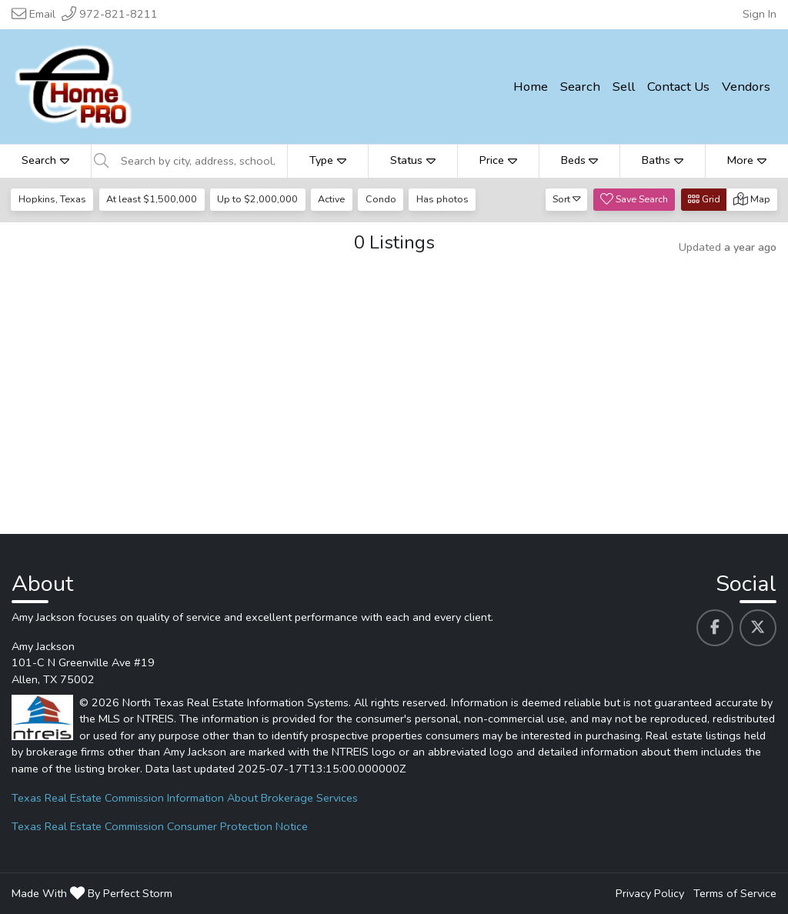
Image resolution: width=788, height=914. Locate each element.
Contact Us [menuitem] (678, 86)
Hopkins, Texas (52, 198)
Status (413, 160)
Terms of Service (734, 893)
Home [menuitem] (530, 86)
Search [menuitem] (580, 86)
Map (751, 198)
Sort (567, 198)
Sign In (759, 14)
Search (45, 160)
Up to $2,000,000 (257, 198)
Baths (662, 160)
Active (331, 198)
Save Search (634, 198)
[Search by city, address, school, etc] (199, 160)
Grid (704, 198)
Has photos (442, 198)
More (746, 160)
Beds (580, 160)
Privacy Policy (650, 893)
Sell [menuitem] (624, 86)
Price (498, 160)
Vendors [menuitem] (746, 86)
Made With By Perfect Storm (92, 893)
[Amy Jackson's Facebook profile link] (714, 627)
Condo (381, 198)
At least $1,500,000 (151, 198)
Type (327, 160)
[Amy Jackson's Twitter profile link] (758, 627)
